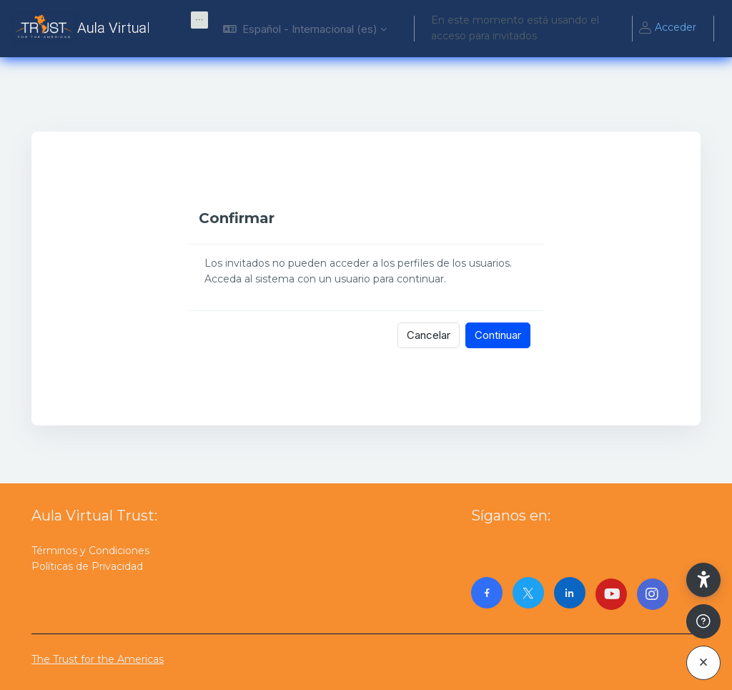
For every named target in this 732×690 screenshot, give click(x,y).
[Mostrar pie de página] (703, 621)
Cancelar (428, 335)
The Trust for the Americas (97, 659)
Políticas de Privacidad (87, 566)
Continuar (498, 335)
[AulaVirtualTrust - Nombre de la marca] (84, 28)
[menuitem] (199, 20)
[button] (305, 28)
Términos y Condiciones (90, 550)
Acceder (667, 28)
